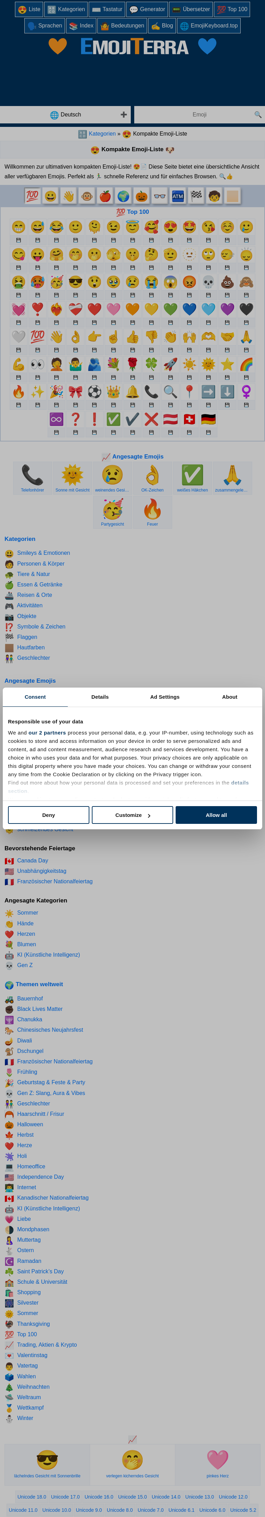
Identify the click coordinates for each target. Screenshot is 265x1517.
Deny (48, 815)
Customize (132, 815)
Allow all (216, 815)
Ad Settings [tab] (164, 697)
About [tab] (230, 697)
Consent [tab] (35, 697)
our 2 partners (47, 733)
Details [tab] (100, 697)
